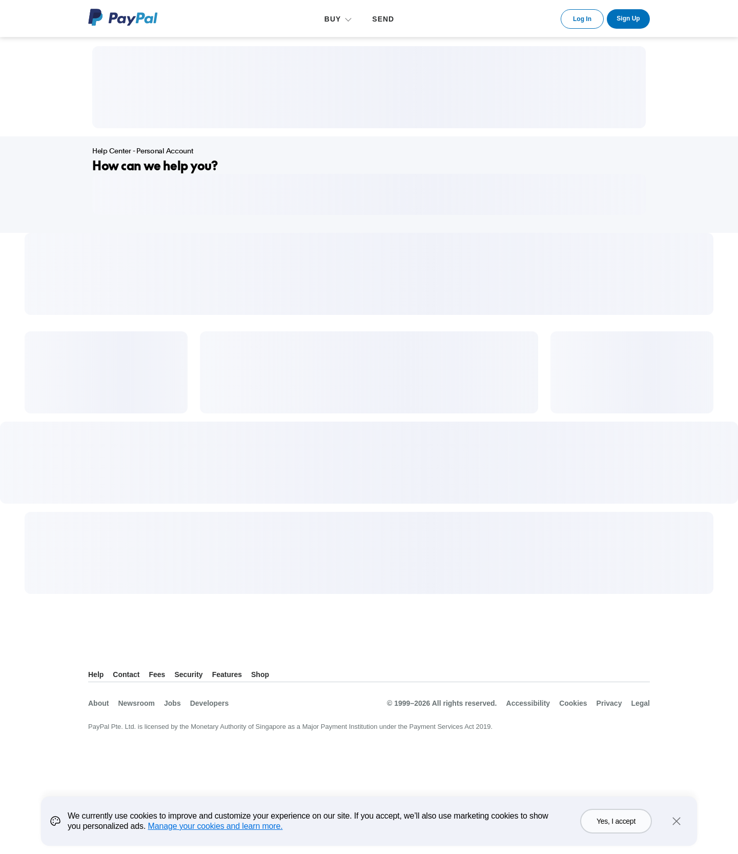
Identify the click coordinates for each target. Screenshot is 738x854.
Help (96, 674)
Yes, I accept (616, 829)
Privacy (609, 703)
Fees (157, 674)
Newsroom (136, 703)
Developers (209, 703)
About (98, 703)
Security (188, 674)
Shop (260, 674)
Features (227, 674)
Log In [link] (582, 19)
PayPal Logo (123, 17)
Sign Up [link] (628, 18)
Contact (126, 674)
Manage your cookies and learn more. (215, 833)
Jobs (172, 703)
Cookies (573, 703)
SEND (383, 19)
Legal (640, 703)
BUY (332, 19)
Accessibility (528, 703)
